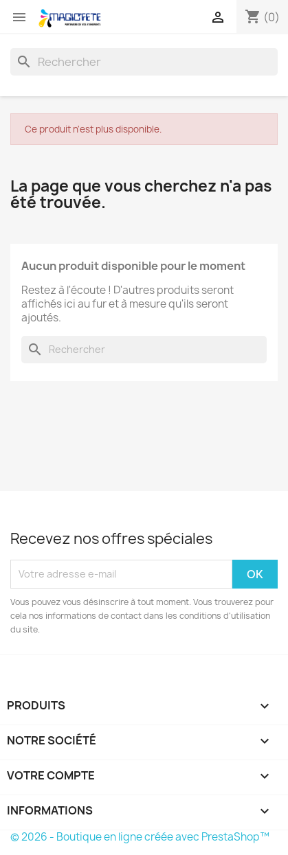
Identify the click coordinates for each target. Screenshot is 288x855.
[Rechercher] (144, 62)
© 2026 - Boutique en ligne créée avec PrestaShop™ (139, 837)
